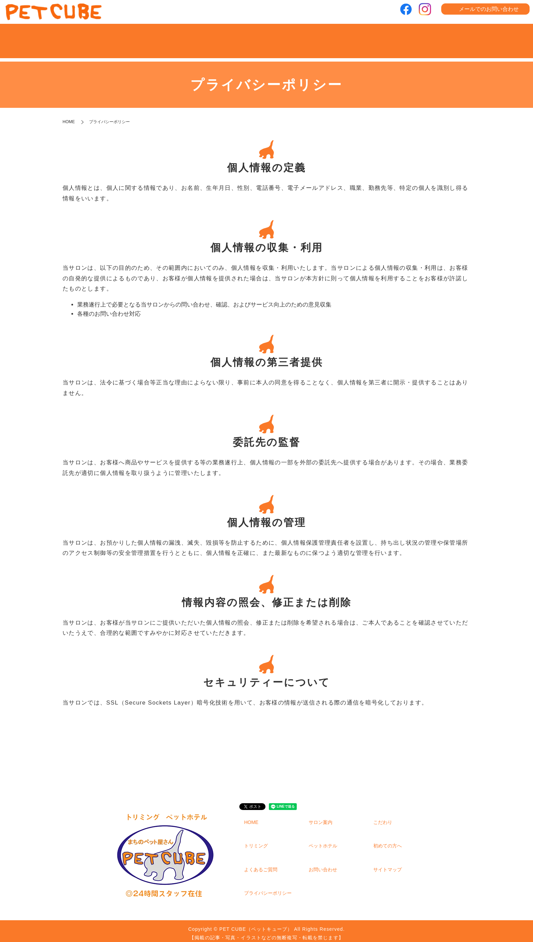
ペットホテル (324, 38)
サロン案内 (151, 38)
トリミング (266, 38)
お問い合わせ (323, 864)
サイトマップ (387, 864)
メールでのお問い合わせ (489, 9)
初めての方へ (382, 38)
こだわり (209, 38)
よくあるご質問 (440, 38)
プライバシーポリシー (268, 888)
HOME (93, 38)
